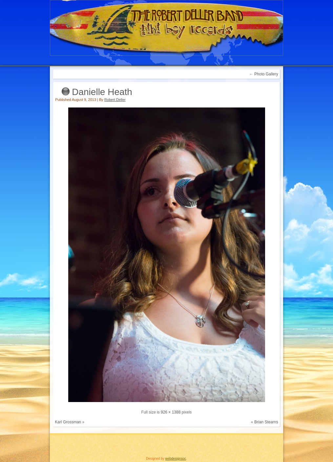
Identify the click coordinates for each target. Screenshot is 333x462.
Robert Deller (115, 100)
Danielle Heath (102, 92)
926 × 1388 (170, 412)
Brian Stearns (266, 422)
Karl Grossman (68, 422)
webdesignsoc (175, 458)
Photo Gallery (263, 74)
